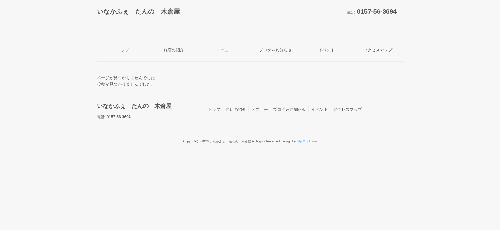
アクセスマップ (347, 109)
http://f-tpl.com (307, 141)
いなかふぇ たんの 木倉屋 (138, 11)
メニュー (259, 109)
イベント (319, 109)
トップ (214, 109)
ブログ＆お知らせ (289, 109)
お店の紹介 (235, 109)
